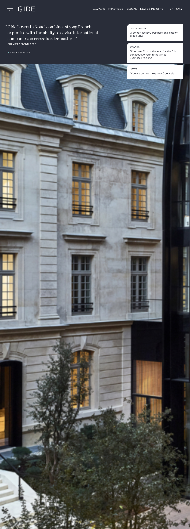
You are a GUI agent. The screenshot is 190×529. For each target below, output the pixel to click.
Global (131, 9)
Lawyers (99, 9)
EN (179, 9)
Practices (115, 9)
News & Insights (151, 9)
